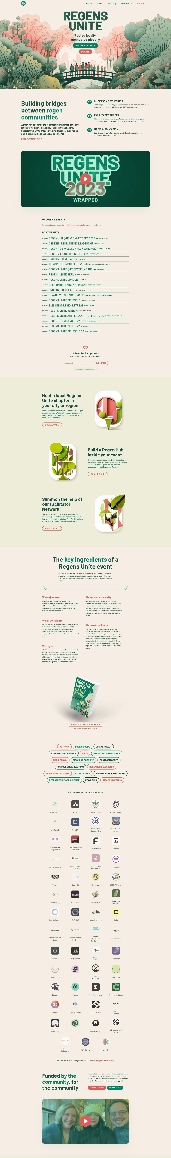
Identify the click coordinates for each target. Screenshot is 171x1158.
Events (89, 3)
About (99, 3)
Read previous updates (85, 369)
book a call (52, 424)
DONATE (140, 3)
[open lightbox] (85, 179)
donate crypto (96, 1088)
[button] (89, 3)
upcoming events (85, 45)
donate (85, 51)
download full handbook (85, 724)
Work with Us (126, 3)
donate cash (114, 1088)
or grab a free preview (84, 728)
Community (111, 3)
